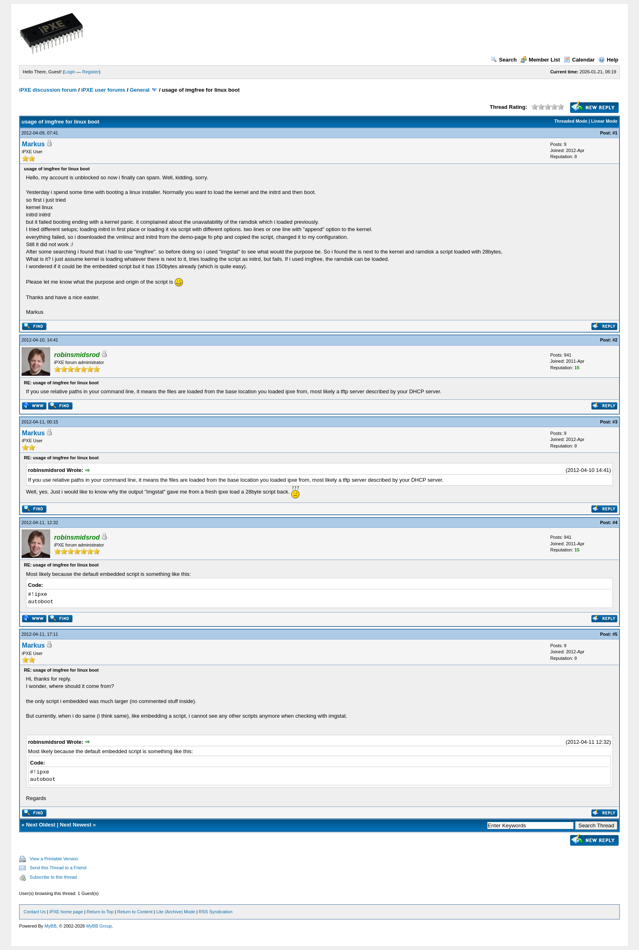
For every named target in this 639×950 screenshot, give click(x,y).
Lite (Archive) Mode (175, 911)
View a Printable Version (54, 858)
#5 (615, 634)
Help (608, 60)
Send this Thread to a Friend (58, 867)
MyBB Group (99, 926)
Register (90, 71)
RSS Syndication (216, 911)
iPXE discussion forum (48, 90)
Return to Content (135, 911)
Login (69, 71)
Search (504, 60)
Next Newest (75, 825)
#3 (615, 421)
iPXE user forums (103, 90)
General (139, 90)
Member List (540, 60)
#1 (615, 132)
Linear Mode (604, 121)
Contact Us (35, 911)
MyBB (50, 926)
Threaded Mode (570, 121)
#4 (615, 522)
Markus (33, 144)
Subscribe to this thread (53, 877)
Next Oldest (40, 825)
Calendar (579, 60)
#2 (615, 339)
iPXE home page (66, 911)
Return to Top (100, 911)
